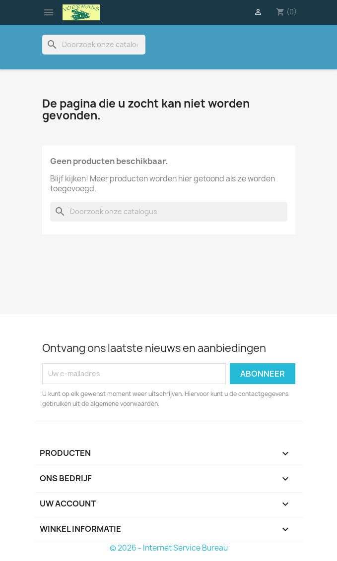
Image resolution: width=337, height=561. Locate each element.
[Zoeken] (93, 45)
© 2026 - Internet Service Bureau (169, 548)
